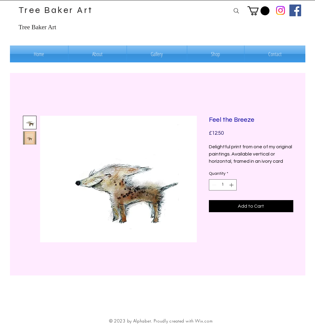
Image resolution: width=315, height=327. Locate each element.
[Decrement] (213, 185)
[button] (258, 10)
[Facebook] (295, 10)
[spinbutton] (222, 185)
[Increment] (232, 185)
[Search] (236, 11)
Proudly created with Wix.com (183, 321)
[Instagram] (280, 10)
